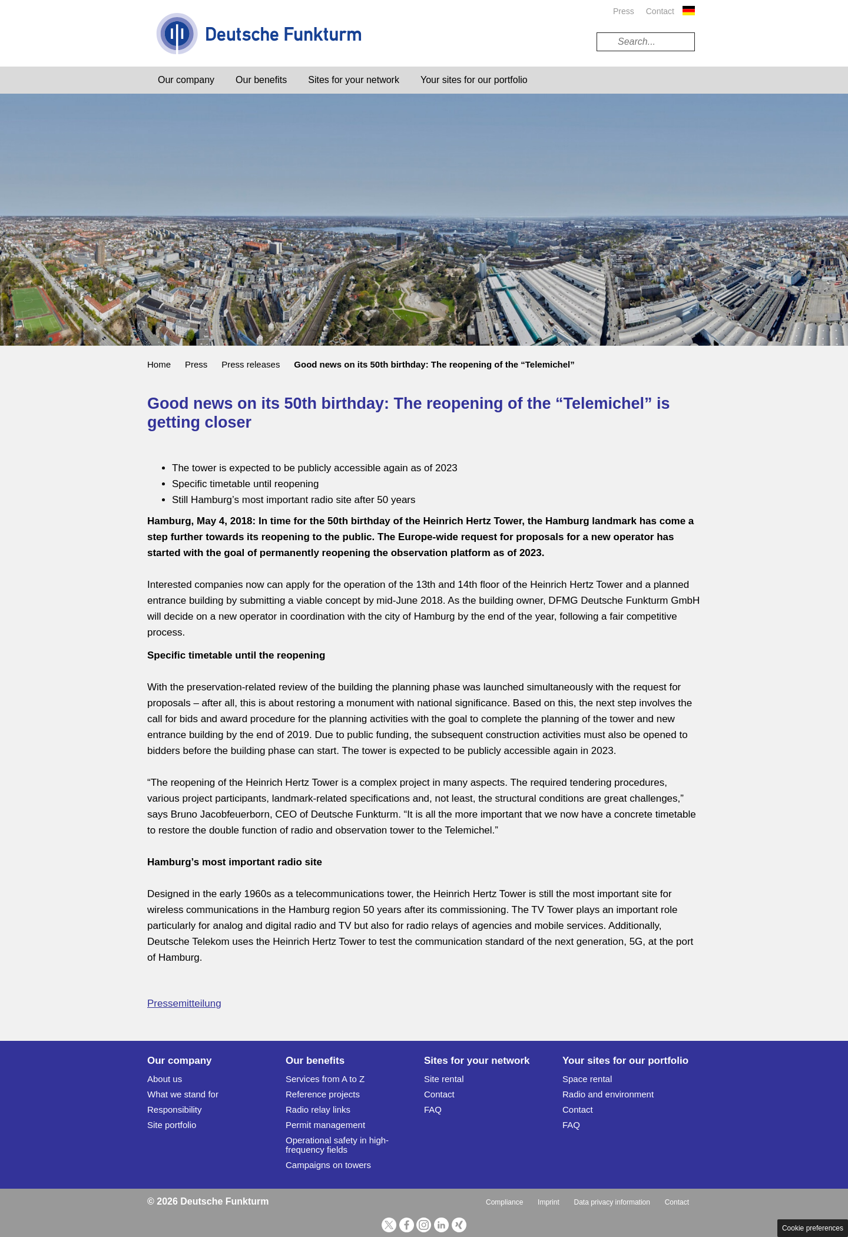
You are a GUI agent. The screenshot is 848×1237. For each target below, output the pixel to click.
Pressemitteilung (184, 1003)
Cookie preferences (812, 1228)
